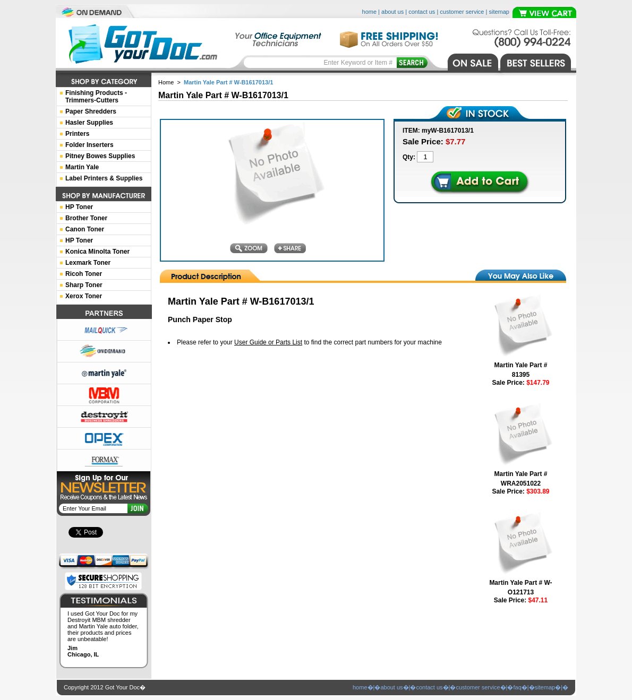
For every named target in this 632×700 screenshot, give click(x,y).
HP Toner (79, 207)
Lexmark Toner (87, 262)
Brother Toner (86, 218)
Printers (77, 133)
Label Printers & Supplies (103, 178)
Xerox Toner (83, 296)
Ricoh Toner (83, 274)
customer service (462, 11)
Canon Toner (84, 229)
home (369, 11)
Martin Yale (82, 167)
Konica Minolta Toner (97, 251)
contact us (421, 11)
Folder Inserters (89, 145)
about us (392, 11)
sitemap (499, 11)
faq (517, 687)
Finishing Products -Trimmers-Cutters (96, 96)
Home (166, 82)
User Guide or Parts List (268, 342)
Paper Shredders (90, 111)
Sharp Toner (84, 285)
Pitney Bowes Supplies (100, 156)
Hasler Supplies (89, 122)
